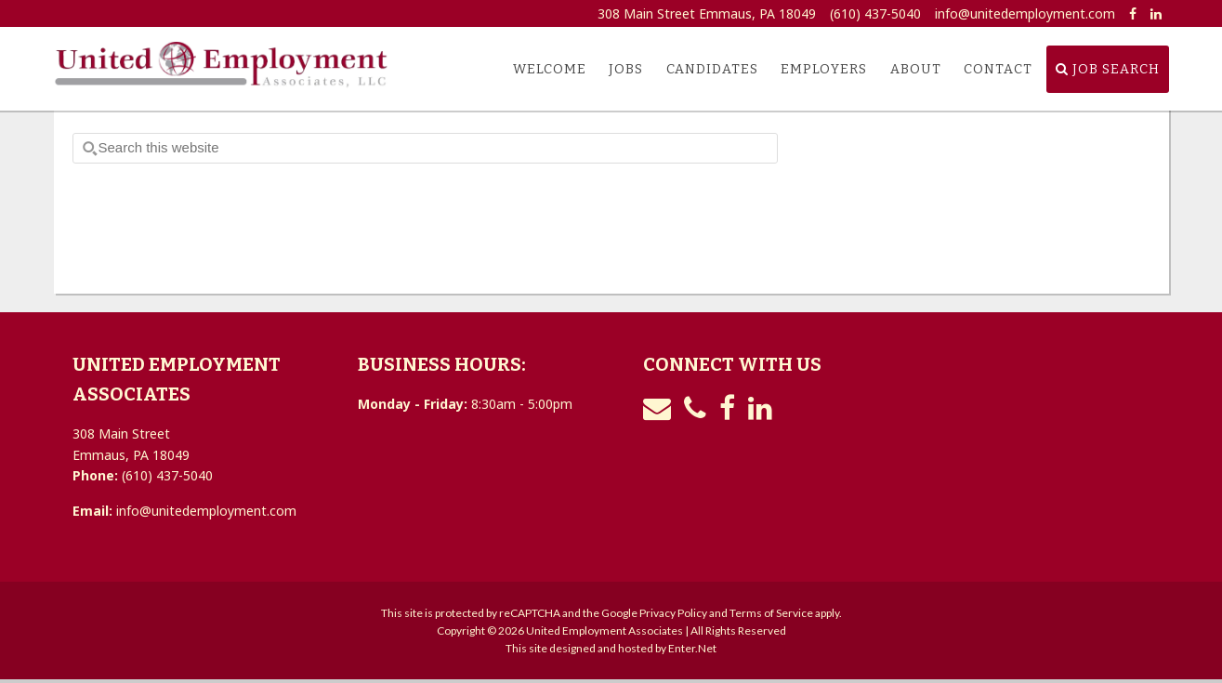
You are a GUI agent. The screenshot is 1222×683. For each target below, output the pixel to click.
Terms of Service (771, 613)
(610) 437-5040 (875, 13)
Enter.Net (692, 648)
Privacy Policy (673, 613)
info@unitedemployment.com (1025, 13)
